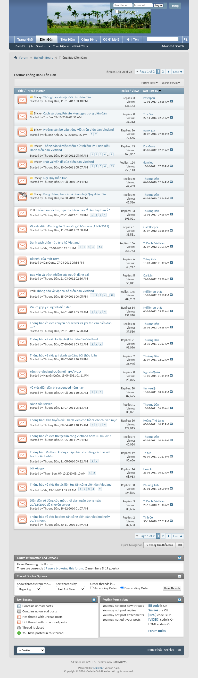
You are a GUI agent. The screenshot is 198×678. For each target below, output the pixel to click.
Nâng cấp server (41, 404)
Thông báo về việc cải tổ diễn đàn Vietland (65, 291)
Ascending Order (103, 588)
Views (135, 91)
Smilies (153, 610)
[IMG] (152, 615)
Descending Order (134, 588)
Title (20, 91)
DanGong (49, 262)
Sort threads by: (67, 584)
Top (180, 545)
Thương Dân (51, 101)
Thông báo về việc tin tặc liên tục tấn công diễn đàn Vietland (71, 484)
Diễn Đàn (46, 39)
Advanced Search (172, 46)
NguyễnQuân (52, 375)
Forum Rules (157, 631)
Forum (23, 57)
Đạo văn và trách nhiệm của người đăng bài (59, 274)
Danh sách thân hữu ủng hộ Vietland (54, 242)
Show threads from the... (34, 584)
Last (178, 72)
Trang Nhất (25, 39)
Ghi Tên (133, 39)
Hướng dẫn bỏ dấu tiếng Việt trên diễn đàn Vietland (78, 129)
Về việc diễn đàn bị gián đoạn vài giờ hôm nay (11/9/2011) (69, 226)
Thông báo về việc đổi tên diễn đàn (67, 97)
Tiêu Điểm (68, 39)
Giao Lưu (41, 46)
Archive (169, 650)
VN (45, 248)
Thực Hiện (59, 46)
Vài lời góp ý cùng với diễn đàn (50, 307)
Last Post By (152, 91)
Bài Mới (20, 46)
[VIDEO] (153, 619)
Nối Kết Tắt (78, 46)
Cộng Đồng (89, 39)
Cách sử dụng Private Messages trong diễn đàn (75, 113)
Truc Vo (48, 117)
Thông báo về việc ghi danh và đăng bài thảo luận (63, 355)
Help (175, 6)
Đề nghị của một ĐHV (44, 259)
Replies (124, 91)
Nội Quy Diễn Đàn (55, 178)
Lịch (30, 46)
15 (112, 295)
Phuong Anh (51, 135)
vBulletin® (98, 668)
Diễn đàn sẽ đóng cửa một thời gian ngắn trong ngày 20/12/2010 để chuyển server (65, 502)
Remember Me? (126, 11)
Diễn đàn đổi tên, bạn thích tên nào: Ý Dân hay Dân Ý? (73, 210)
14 (100, 247)
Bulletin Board (43, 57)
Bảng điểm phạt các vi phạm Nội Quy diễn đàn (74, 194)
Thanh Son (50, 473)
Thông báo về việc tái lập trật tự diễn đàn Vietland (64, 339)
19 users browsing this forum (63, 568)
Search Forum (170, 82)
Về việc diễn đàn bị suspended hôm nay (57, 387)
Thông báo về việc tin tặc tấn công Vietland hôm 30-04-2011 (70, 436)
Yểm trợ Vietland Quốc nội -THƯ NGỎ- (56, 371)
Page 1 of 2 (147, 71)
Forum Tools (148, 82)
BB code (153, 606)
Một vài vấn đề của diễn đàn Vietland (68, 162)
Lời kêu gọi (37, 468)
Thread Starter (35, 91)
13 (112, 166)
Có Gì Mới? (111, 39)
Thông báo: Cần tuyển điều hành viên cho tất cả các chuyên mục (73, 420)
